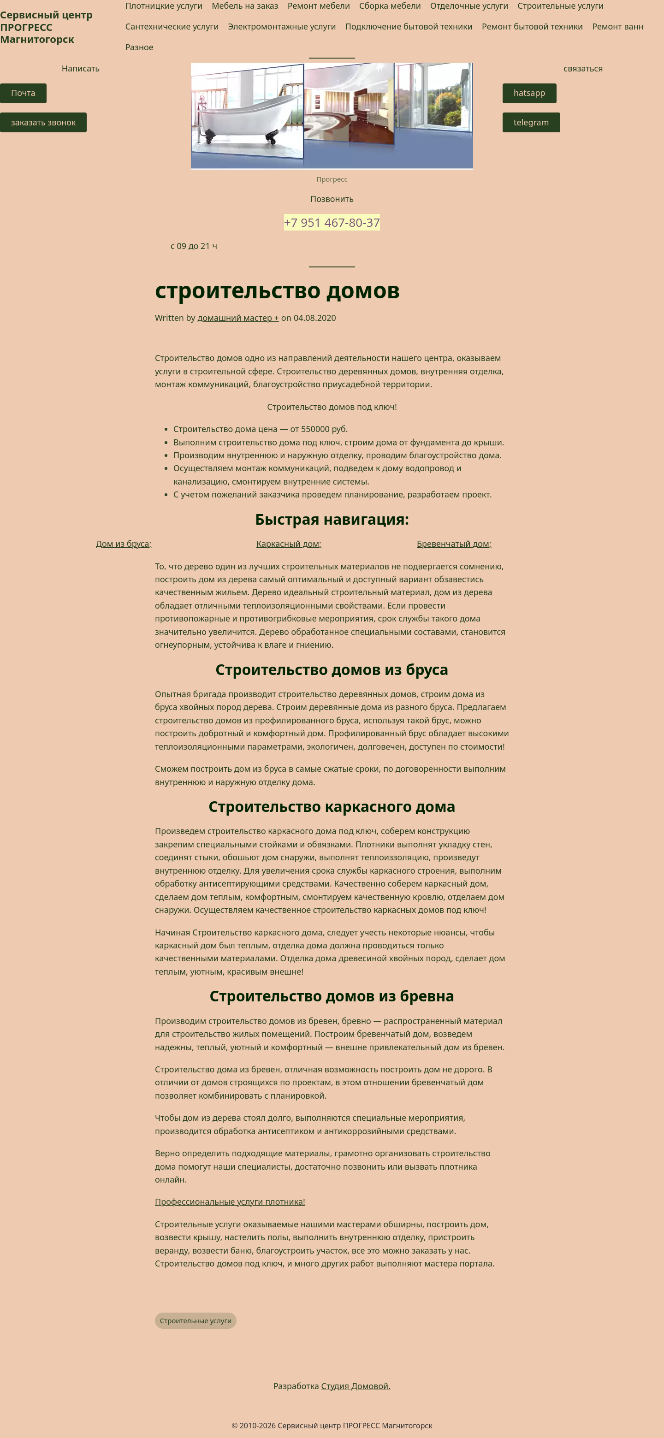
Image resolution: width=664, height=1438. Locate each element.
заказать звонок (43, 122)
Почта (23, 92)
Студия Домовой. (356, 1385)
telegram (531, 122)
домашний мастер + (238, 317)
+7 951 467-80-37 (332, 222)
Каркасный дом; (288, 543)
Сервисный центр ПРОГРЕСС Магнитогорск (46, 26)
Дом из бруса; (123, 543)
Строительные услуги (196, 1320)
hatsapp (529, 92)
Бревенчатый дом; (454, 543)
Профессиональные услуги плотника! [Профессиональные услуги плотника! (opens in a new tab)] (230, 1201)
